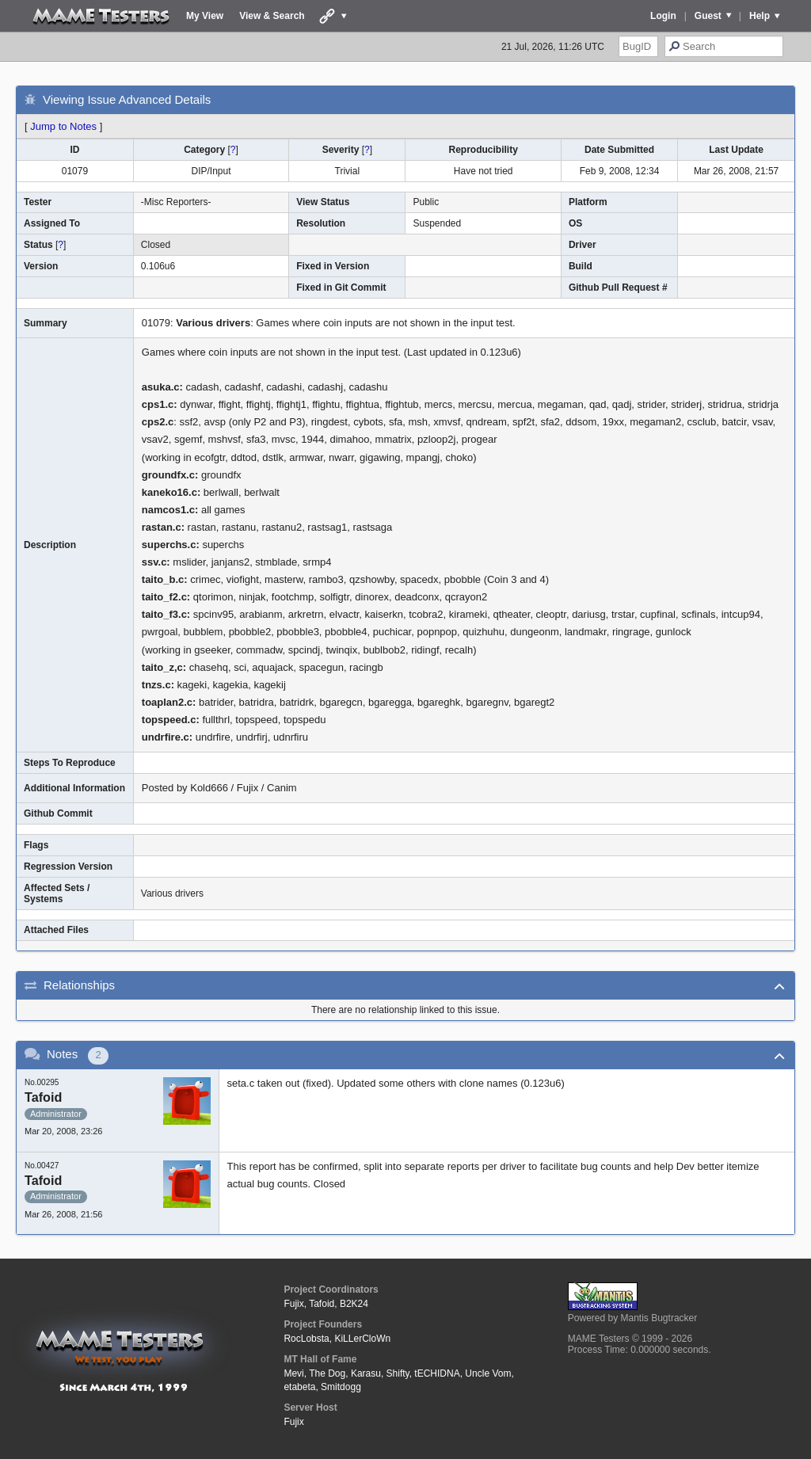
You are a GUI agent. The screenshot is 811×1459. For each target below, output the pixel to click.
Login (663, 15)
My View (204, 15)
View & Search (272, 15)
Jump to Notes (63, 126)
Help (759, 15)
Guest (708, 15)
